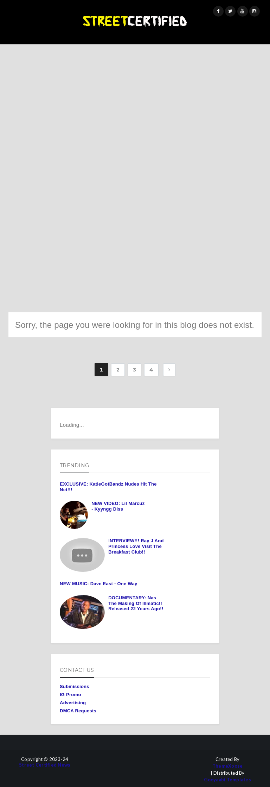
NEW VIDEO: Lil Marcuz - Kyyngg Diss (117, 506)
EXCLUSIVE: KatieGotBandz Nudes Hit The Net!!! (108, 486)
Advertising (73, 702)
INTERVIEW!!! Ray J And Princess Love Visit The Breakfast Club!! (135, 546)
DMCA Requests (78, 710)
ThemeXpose (227, 766)
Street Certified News (44, 765)
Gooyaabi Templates (227, 779)
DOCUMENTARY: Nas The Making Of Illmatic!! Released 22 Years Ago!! (135, 603)
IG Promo (70, 694)
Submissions (74, 686)
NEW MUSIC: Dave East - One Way (98, 583)
